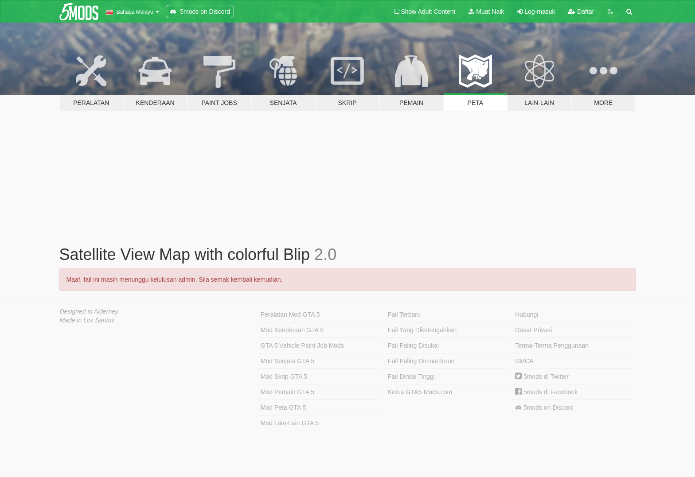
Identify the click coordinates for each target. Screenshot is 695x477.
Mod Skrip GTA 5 (284, 376)
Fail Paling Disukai (413, 345)
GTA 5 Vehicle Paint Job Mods (302, 345)
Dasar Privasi (533, 330)
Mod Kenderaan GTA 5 (292, 330)
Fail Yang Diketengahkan (422, 330)
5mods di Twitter (542, 376)
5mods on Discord (544, 407)
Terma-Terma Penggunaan (552, 345)
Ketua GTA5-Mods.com (420, 392)
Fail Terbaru (404, 314)
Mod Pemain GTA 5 (287, 392)
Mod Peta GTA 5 (283, 407)
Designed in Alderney (89, 311)
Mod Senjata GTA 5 (287, 361)
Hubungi (526, 314)
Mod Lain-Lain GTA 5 (290, 423)
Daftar (581, 11)
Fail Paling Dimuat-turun (421, 361)
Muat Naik (486, 11)
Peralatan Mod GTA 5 (290, 314)
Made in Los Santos (87, 320)
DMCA (524, 361)
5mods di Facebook (546, 392)
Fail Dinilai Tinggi (411, 376)
